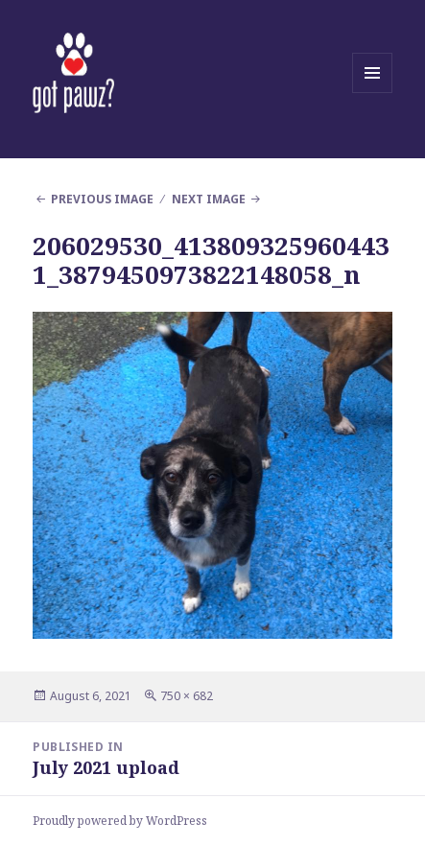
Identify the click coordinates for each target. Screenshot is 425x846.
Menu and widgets (372, 92)
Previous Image (102, 199)
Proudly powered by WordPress (120, 820)
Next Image (209, 199)
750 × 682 (186, 696)
